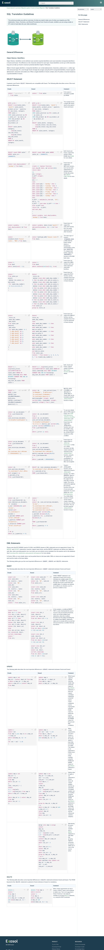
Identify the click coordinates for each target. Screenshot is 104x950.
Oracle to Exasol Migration (38, 8)
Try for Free (55, 944)
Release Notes (56, 949)
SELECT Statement (83, 22)
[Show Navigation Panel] (101, 2)
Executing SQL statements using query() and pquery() (25, 553)
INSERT (71, 578)
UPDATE (72, 687)
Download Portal (56, 946)
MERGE (70, 831)
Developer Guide (79, 946)
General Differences (84, 19)
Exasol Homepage (80, 944)
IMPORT (9, 549)
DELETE (67, 894)
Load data (17, 8)
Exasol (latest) (10, 8)
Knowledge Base (79, 949)
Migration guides (25, 8)
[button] (71, 3)
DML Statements (83, 24)
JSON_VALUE (67, 418)
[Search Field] (56, 3)
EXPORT (16, 549)
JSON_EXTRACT (68, 398)
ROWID (72, 156)
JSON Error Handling (69, 416)
